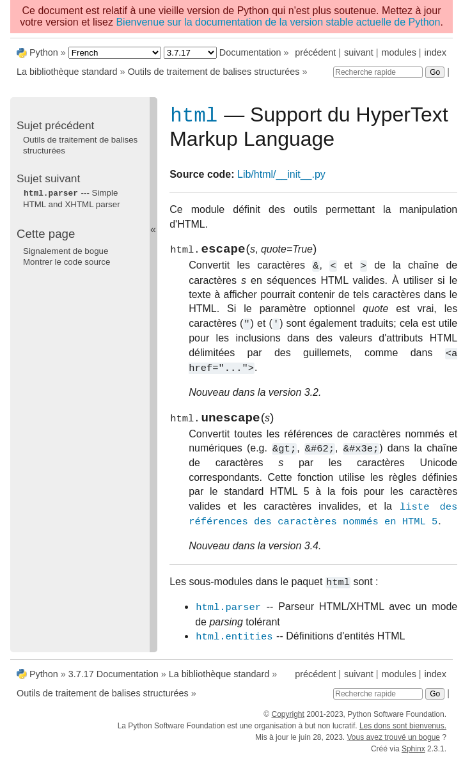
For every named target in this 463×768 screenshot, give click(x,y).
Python (43, 52)
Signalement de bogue (65, 250)
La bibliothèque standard (67, 72)
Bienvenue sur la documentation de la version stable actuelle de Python (278, 22)
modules (398, 52)
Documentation (250, 52)
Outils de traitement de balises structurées (214, 72)
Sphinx (413, 756)
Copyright (287, 721)
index (435, 52)
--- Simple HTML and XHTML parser (71, 198)
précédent (315, 52)
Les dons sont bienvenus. (402, 733)
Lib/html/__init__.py (281, 176)
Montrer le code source (66, 261)
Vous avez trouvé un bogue (393, 745)
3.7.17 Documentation (113, 682)
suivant (358, 52)
